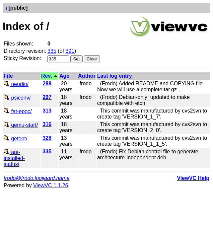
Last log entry (114, 76)
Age (64, 76)
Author (86, 76)
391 (69, 51)
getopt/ (15, 138)
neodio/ (16, 84)
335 (51, 51)
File (8, 76)
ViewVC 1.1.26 (50, 185)
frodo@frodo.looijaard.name (37, 178)
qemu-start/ (21, 125)
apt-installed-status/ (14, 158)
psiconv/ (17, 98)
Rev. (46, 76)
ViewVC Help (193, 178)
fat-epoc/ (18, 111)
